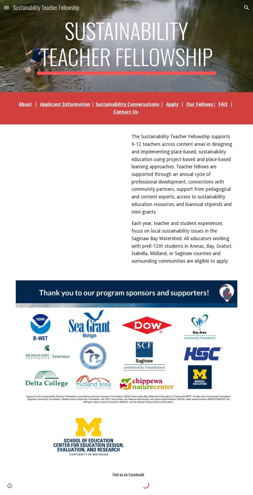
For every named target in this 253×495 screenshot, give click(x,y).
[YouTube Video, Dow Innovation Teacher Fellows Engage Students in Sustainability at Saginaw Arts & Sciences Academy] (70, 167)
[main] (126, 46)
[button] (6, 7)
